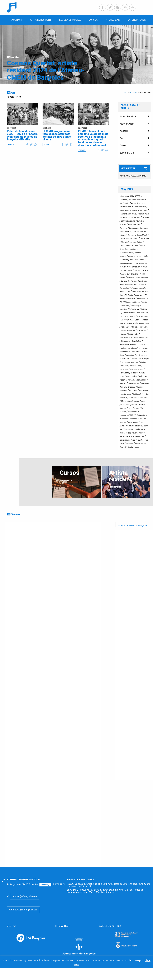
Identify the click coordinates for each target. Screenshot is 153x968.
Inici (126, 93)
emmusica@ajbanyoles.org (23, 909)
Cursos (123, 145)
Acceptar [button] (139, 960)
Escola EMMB (127, 152)
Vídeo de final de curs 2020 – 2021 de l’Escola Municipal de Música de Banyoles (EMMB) (22, 135)
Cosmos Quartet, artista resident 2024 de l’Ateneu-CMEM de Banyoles (46, 70)
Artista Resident (128, 116)
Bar (121, 138)
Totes (18, 96)
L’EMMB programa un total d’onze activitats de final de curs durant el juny (57, 135)
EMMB (11, 144)
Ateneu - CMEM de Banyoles (132, 525)
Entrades (133, 93)
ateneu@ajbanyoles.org (25, 896)
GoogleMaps (45, 884)
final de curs (145, 93)
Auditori (124, 131)
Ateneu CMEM (127, 123)
